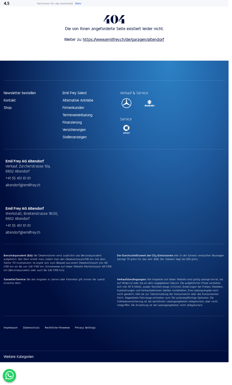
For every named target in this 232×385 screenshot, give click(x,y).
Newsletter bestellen (20, 92)
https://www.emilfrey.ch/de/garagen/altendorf (123, 39)
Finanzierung (72, 122)
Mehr (78, 3)
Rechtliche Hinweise (57, 327)
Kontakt (10, 100)
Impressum (11, 327)
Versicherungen (74, 129)
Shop (8, 107)
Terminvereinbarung (77, 114)
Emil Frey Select (75, 92)
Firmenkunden (73, 107)
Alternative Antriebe (78, 100)
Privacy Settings (85, 327)
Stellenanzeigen (75, 136)
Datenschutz (31, 327)
